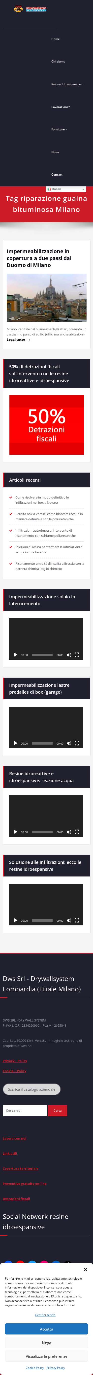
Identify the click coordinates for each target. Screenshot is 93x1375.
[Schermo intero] (76, 654)
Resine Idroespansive (66, 84)
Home (55, 39)
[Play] (15, 654)
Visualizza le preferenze (46, 1356)
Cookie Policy (35, 1368)
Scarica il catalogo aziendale (31, 1089)
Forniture (58, 129)
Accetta (46, 1329)
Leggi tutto (16, 339)
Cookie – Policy (14, 1071)
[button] (85, 1269)
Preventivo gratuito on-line (25, 1183)
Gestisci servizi (45, 1315)
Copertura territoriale (20, 1168)
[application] (46, 639)
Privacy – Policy (15, 1061)
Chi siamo (58, 61)
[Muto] (68, 654)
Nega (46, 1342)
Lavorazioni (59, 107)
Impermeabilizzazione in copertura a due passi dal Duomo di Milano (39, 258)
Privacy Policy (55, 1368)
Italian (54, 189)
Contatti (57, 174)
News (55, 152)
